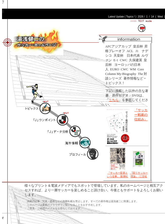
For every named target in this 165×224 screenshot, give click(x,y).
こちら (114, 100)
